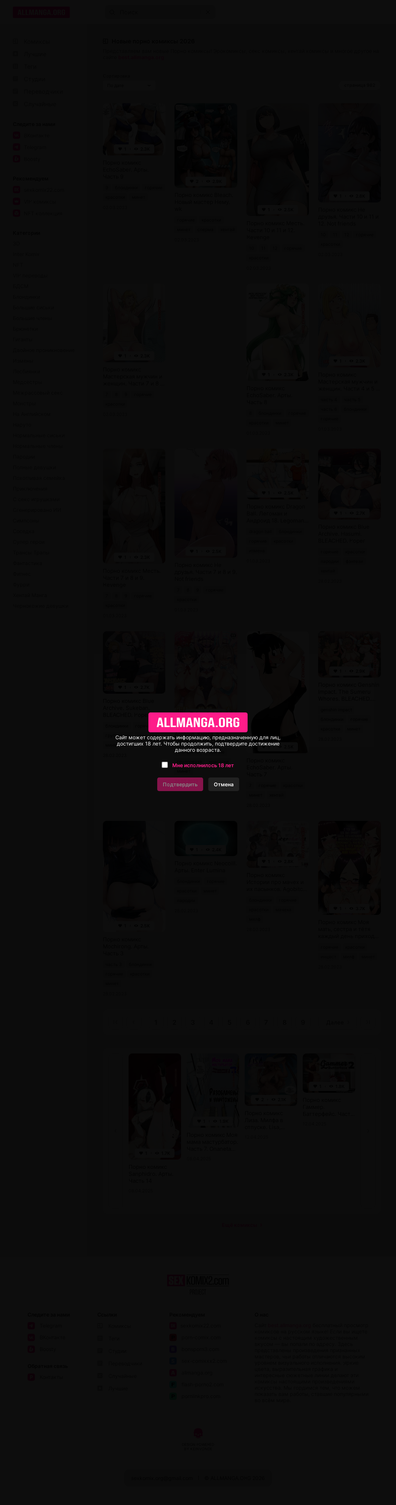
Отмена (224, 784)
